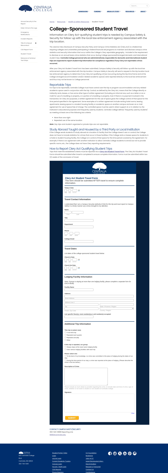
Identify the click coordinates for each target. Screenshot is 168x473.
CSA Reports (56, 469)
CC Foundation (91, 453)
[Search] (139, 6)
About (143, 11)
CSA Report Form (27, 50)
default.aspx (37, 43)
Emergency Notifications (25, 33)
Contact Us (90, 469)
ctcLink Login (56, 458)
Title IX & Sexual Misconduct (26, 44)
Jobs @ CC (90, 458)
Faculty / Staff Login (59, 467)
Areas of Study (113, 11)
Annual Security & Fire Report (28, 22)
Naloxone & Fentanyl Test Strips (28, 59)
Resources (129, 11)
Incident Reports (26, 39)
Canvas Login (57, 464)
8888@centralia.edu (58, 435)
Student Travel (26, 54)
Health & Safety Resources (78, 22)
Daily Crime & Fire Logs (29, 28)
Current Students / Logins (61, 461)
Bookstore (89, 456)
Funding (97, 11)
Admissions (83, 11)
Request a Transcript (93, 467)
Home (52, 22)
